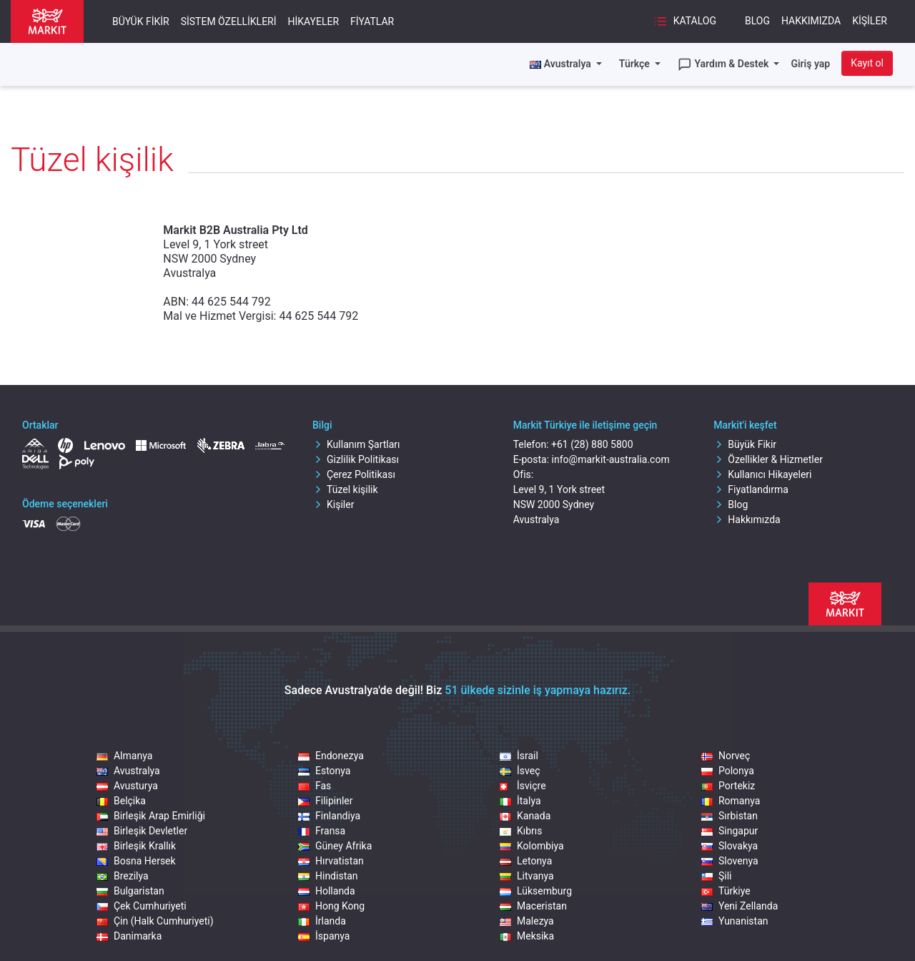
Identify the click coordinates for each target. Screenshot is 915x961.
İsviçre (523, 785)
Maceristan (533, 906)
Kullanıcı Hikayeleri (762, 474)
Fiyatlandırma (750, 489)
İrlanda (322, 921)
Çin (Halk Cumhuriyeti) (155, 921)
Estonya (324, 770)
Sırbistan (729, 815)
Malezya (527, 921)
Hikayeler (314, 21)
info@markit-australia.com (611, 459)
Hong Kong (331, 906)
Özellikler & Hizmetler (768, 459)
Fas (314, 785)
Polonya (727, 770)
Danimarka (129, 936)
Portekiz (728, 785)
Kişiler (869, 20)
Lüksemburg (536, 891)
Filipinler (325, 800)
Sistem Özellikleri (229, 21)
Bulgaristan (130, 891)
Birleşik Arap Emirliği (151, 815)
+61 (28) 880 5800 (592, 444)
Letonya (526, 861)
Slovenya (729, 861)
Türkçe (635, 63)
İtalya (520, 800)
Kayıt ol (867, 63)
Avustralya (128, 770)
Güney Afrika (335, 846)
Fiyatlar (372, 21)
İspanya (324, 936)
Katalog (684, 21)
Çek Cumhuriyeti (142, 906)
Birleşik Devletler (142, 830)
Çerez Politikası (353, 474)
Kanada (525, 815)
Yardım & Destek (724, 64)
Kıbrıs (521, 830)
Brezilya (123, 876)
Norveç (725, 755)
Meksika (527, 936)
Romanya (730, 800)
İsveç (520, 770)
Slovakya (729, 846)
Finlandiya (329, 815)
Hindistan (328, 876)
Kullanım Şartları (356, 444)
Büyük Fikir (140, 21)
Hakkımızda (811, 20)
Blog (757, 20)
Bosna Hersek (136, 861)
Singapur (729, 830)
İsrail (519, 755)
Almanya (124, 755)
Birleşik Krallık (136, 846)
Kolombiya (532, 846)
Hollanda (326, 891)
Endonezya (331, 755)
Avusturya (127, 785)
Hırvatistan (331, 861)
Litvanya (527, 876)
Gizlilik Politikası (355, 459)
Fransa (321, 830)
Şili (716, 876)
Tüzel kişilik (345, 489)
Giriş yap (810, 63)
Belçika (121, 800)
